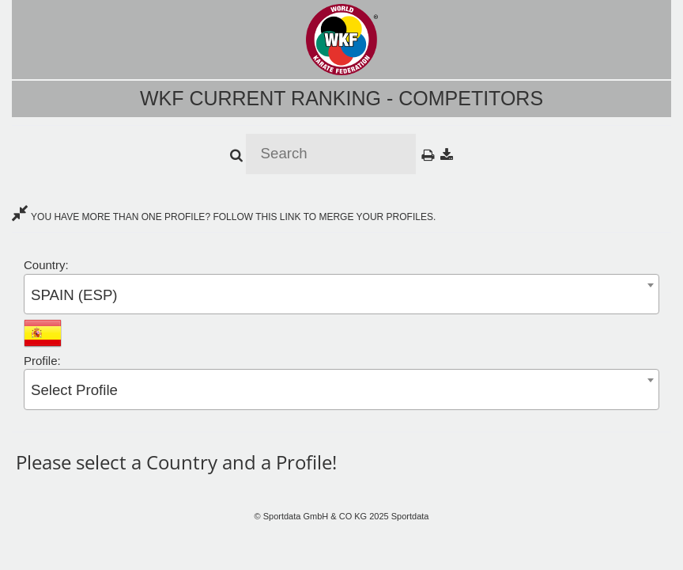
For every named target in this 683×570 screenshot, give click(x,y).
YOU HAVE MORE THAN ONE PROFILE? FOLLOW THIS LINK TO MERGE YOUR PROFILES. (224, 216)
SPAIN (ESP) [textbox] (74, 295)
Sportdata (410, 516)
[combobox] (341, 294)
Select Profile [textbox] (74, 390)
